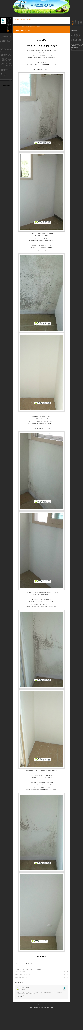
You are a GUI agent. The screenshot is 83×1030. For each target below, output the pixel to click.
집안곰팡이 (75, 39)
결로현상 (81, 41)
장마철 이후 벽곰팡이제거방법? (20, 22)
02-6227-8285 (2, 39)
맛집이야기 (3, 72)
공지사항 (22, 15)
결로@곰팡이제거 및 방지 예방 (31, 969)
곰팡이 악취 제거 (4, 61)
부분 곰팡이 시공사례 (5, 60)
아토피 (76, 38)
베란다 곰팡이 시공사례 (6, 55)
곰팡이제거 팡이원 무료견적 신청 (5, 40)
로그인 (32, 15)
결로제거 (77, 41)
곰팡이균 (78, 38)
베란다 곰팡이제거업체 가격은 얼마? (22, 975)
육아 (82, 36)
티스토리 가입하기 (75, 47)
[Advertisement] (33, 988)
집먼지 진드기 (4, 66)
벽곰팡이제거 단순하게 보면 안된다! (21, 974)
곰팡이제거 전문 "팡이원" (20, 969)
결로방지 (75, 36)
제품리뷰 (3, 75)
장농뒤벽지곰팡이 (77, 44)
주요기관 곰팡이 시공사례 (6, 59)
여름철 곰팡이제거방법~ (19, 973)
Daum (43, 1027)
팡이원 (33, 1027)
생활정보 (3, 77)
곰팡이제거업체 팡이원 (23, 1006)
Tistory (50, 1027)
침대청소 (3, 68)
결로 (72, 40)
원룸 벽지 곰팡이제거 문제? (20, 977)
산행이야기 (3, 74)
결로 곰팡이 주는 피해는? (20, 971)
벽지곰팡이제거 (74, 45)
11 (73, 21)
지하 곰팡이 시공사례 (5, 56)
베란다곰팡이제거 (76, 40)
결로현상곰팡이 (80, 45)
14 (78, 21)
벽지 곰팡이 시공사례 (6, 54)
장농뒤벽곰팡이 (80, 39)
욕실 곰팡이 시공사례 (5, 58)
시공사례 (27, 15)
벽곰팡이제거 (78, 34)
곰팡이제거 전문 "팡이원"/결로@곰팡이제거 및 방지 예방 (30, 26)
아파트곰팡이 (73, 34)
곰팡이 (80, 43)
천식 (76, 35)
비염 (74, 35)
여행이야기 (3, 73)
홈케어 (3, 70)
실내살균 (78, 35)
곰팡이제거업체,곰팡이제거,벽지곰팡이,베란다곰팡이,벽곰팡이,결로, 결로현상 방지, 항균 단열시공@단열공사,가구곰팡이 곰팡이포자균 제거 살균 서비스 (39, 1011)
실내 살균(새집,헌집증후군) (6, 69)
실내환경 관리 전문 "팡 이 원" (6, 65)
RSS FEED (73, 49)
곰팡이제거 (79, 36)
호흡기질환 (73, 43)
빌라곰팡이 (77, 43)
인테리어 (72, 38)
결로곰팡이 (74, 41)
